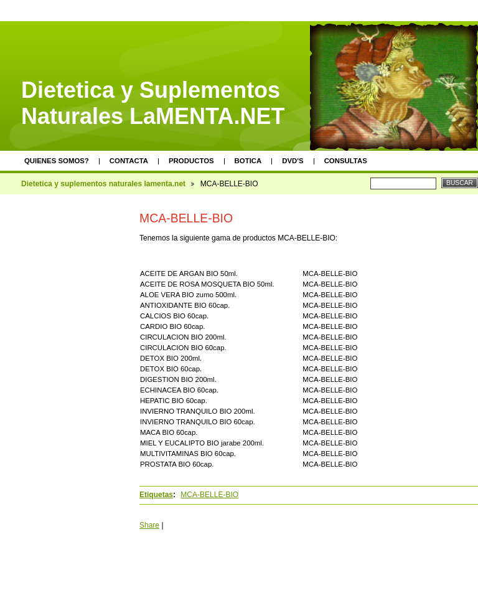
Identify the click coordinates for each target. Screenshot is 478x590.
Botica (248, 160)
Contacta (129, 160)
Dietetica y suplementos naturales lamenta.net (103, 183)
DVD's (292, 160)
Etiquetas (156, 494)
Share (149, 525)
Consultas (345, 160)
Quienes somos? (56, 160)
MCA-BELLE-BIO (209, 494)
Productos (191, 160)
